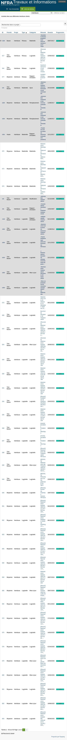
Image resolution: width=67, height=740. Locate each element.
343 (3, 479)
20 (3, 199)
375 (3, 632)
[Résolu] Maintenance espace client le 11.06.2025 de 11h (43, 675)
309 (3, 315)
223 (3, 257)
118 (3, 219)
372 (3, 151)
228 (3, 41)
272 (3, 302)
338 (3, 452)
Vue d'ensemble (14, 9)
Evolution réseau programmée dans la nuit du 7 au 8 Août (43, 40)
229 (3, 103)
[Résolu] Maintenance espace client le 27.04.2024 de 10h (43, 548)
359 (3, 577)
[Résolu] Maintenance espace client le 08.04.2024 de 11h (43, 646)
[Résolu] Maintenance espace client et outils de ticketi (43, 590)
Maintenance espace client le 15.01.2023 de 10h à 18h (43, 359)
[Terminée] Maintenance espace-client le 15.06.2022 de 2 (43, 328)
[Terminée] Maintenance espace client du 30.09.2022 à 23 (43, 344)
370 (3, 618)
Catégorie (33, 32)
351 (3, 506)
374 (3, 186)
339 (3, 465)
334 (3, 401)
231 (3, 134)
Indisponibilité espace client (43, 219)
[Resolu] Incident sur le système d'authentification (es (43, 401)
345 (3, 493)
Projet (16, 32)
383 (3, 718)
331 (3, 388)
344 (3, 68)
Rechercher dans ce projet (10, 25)
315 (3, 328)
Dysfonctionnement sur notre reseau (43, 68)
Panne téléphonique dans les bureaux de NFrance (43, 241)
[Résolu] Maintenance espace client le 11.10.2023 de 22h (43, 506)
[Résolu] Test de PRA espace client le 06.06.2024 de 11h (43, 563)
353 (3, 534)
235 (3, 272)
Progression (60, 32)
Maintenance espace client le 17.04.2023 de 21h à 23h (43, 414)
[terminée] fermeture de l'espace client (43, 315)
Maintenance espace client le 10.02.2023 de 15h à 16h (43, 388)
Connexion (62, 1)
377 (3, 77)
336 (3, 428)
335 (3, 415)
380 (3, 675)
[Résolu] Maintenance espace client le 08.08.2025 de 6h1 (43, 689)
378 (3, 647)
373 (3, 169)
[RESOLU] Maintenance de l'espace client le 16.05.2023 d (43, 465)
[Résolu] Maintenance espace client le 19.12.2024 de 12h (43, 618)
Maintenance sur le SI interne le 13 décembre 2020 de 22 (43, 302)
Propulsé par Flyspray (58, 737)
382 (3, 703)
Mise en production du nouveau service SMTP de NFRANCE (43, 287)
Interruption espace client (43, 199)
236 (3, 287)
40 (3, 209)
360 (3, 590)
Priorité (9, 32)
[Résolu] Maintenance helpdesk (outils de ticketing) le (43, 520)
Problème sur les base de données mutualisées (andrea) (43, 133)
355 (3, 549)
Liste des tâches (29, 9)
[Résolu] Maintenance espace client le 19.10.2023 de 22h (43, 534)
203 (3, 242)
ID (2, 32)
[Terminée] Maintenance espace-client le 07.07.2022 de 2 (43, 56)
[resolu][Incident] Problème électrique (43, 428)
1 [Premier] (23, 730)
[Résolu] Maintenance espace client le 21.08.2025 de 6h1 (43, 703)
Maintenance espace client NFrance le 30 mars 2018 (43, 272)
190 (3, 229)
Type (24, 32)
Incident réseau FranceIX (43, 77)
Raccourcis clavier (7, 733)
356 (3, 563)
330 (3, 374)
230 (3, 119)
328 (3, 359)
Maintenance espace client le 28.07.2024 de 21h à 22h (43, 577)
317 (3, 56)
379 (3, 661)
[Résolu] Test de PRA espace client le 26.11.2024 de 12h (43, 604)
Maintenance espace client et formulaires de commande (43, 87)
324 (3, 344)
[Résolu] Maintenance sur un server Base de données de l (43, 661)
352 (3, 520)
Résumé (43, 32)
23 (3, 88)
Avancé (5, 28)
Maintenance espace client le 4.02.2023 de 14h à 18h (43, 373)
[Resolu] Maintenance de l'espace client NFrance (43, 452)
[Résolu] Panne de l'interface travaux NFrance (43, 492)
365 (3, 604)
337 (3, 441)
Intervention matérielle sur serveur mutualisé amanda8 (43, 103)
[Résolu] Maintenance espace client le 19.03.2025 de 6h (43, 632)
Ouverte (50, 32)
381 (3, 689)
